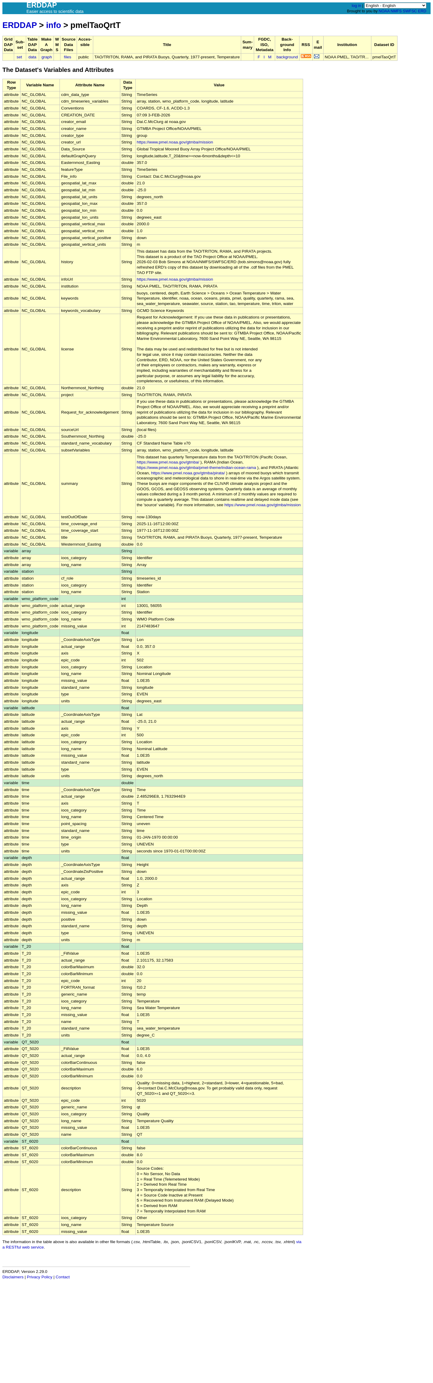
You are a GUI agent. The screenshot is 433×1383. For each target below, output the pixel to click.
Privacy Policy (39, 1277)
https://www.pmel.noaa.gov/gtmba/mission (175, 142)
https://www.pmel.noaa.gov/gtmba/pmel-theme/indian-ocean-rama (196, 467)
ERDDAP (19, 25)
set (19, 57)
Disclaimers (12, 1277)
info (53, 25)
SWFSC (410, 11)
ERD (422, 11)
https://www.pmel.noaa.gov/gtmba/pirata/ (188, 473)
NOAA (384, 11)
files (67, 57)
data (32, 57)
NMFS (396, 11)
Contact (63, 1277)
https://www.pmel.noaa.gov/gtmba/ (168, 462)
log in (356, 5)
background (287, 57)
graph (46, 57)
